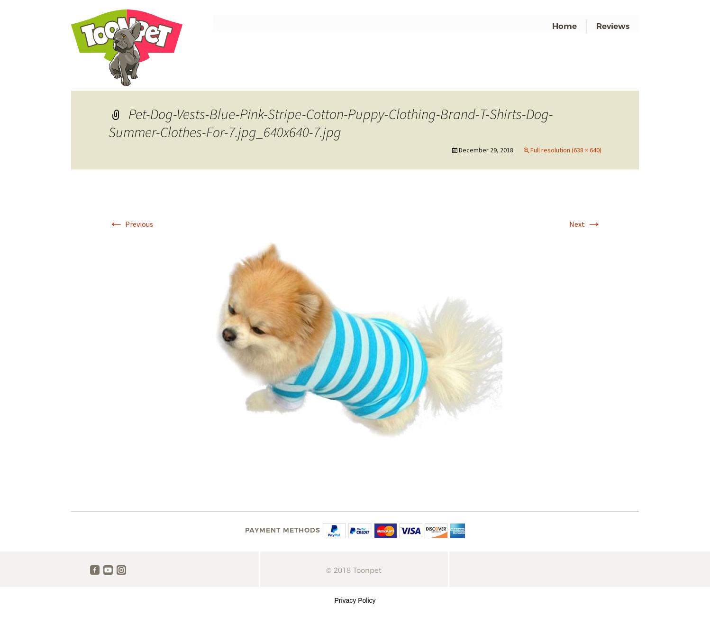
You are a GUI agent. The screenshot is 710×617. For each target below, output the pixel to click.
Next (585, 224)
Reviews (612, 26)
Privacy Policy (354, 600)
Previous (131, 224)
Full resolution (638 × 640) (565, 150)
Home (564, 26)
